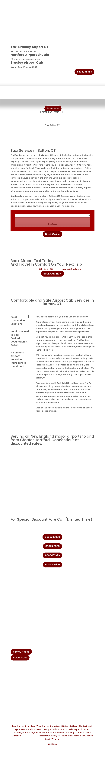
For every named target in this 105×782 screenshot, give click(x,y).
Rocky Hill (56, 735)
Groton (63, 729)
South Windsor (52, 739)
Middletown (44, 735)
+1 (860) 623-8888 (24, 680)
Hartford (31, 726)
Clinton (64, 726)
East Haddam (28, 729)
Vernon (77, 735)
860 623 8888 (21, 651)
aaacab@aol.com (71, 269)
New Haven (87, 735)
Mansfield (16, 735)
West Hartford (44, 726)
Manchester (59, 732)
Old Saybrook (85, 726)
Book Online (52, 234)
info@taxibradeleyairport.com (31, 686)
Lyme (17, 729)
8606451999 (52, 555)
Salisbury (72, 729)
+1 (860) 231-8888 (24, 673)
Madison (56, 726)
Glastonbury (45, 732)
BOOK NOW (20, 657)
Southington (20, 732)
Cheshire (54, 729)
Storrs (88, 732)
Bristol (81, 732)
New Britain (67, 735)
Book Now (53, 108)
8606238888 (84, 71)
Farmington (71, 732)
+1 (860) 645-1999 (44, 269)
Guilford (73, 726)
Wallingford (32, 732)
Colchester (83, 729)
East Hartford (19, 726)
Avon (38, 729)
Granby (45, 729)
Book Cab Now (52, 273)
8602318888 (52, 546)
